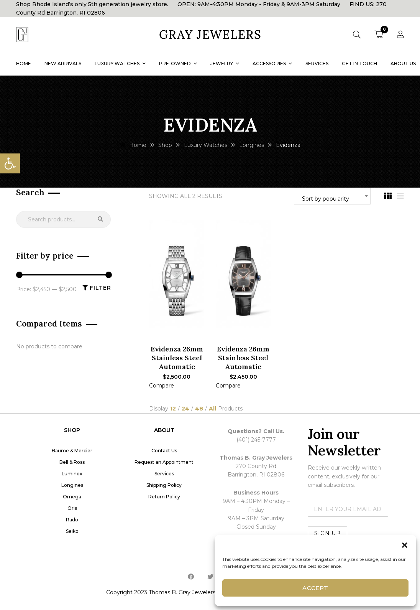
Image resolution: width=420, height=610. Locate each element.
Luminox (72, 473)
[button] (10, 163)
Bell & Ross (72, 462)
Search (100, 219)
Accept (315, 588)
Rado (72, 520)
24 (185, 409)
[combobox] (332, 196)
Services (164, 473)
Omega (72, 497)
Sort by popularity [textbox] (325, 198)
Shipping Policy (164, 485)
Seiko (72, 531)
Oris (72, 508)
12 (173, 409)
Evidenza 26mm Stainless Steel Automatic (177, 358)
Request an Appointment (164, 462)
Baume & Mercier (72, 450)
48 (199, 409)
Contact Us (164, 450)
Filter (100, 287)
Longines (72, 485)
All (212, 409)
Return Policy (164, 497)
